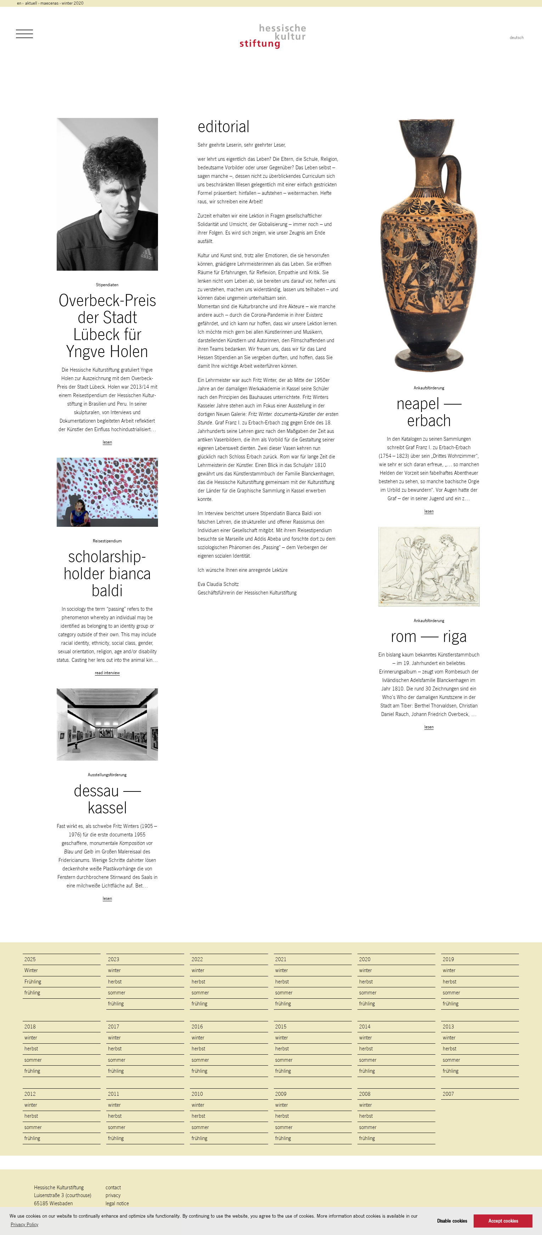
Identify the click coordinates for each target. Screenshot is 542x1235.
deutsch (517, 37)
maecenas (49, 3)
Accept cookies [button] (503, 1221)
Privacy (113, 1195)
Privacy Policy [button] (24, 1224)
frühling (32, 992)
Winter (31, 970)
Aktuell (31, 3)
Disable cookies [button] (452, 1221)
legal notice (117, 1203)
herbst (115, 982)
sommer (116, 992)
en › (20, 3)
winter (114, 970)
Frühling (32, 982)
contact (113, 1187)
